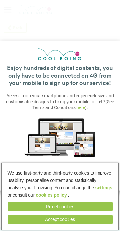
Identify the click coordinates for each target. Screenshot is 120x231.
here (80, 107)
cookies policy (52, 195)
